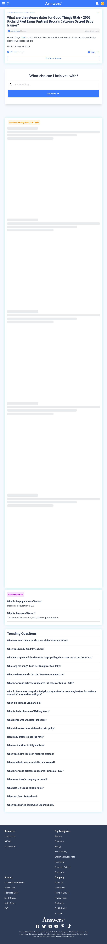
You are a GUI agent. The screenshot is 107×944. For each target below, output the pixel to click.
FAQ (6, 908)
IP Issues (59, 913)
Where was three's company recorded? (27, 779)
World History (61, 851)
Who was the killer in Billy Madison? (26, 745)
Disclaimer (59, 903)
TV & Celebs (30, 13)
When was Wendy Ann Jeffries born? (25, 649)
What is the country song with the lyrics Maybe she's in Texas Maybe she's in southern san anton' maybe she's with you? (51, 693)
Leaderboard (10, 836)
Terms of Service (62, 893)
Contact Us (60, 887)
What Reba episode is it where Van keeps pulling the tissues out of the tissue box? (50, 657)
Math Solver (9, 903)
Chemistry (59, 841)
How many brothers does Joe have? (25, 736)
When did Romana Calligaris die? (24, 702)
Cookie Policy (60, 908)
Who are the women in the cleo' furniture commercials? (35, 674)
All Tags (7, 841)
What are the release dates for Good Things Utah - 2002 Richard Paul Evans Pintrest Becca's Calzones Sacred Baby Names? (50, 21)
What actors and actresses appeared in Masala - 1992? (35, 770)
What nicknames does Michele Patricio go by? (31, 728)
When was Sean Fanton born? (22, 796)
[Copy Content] (91, 52)
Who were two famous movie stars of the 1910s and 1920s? (37, 640)
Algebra (58, 836)
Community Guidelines (14, 882)
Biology (58, 846)
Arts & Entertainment (15, 13)
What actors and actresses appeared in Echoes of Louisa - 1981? (40, 683)
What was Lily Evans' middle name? (25, 787)
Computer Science (63, 867)
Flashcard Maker (11, 893)
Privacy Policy (61, 898)
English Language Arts (65, 857)
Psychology (60, 862)
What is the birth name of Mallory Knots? (28, 711)
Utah (23, 37)
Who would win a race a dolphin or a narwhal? (31, 762)
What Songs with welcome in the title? (27, 719)
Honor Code (9, 887)
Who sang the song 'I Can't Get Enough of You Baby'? (34, 666)
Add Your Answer (53, 58)
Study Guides (10, 898)
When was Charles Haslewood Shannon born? (30, 804)
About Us (59, 882)
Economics (59, 872)
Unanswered (10, 846)
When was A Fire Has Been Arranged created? (30, 753)
